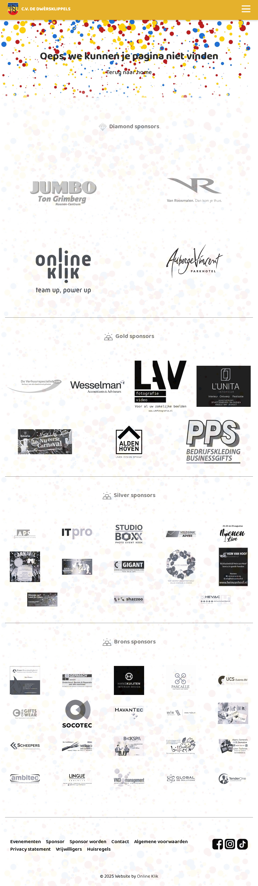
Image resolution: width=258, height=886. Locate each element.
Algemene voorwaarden (161, 841)
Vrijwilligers (69, 849)
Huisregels (99, 849)
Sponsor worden (88, 841)
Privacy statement (30, 849)
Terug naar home (129, 72)
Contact (120, 841)
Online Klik (147, 876)
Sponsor (55, 841)
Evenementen (25, 841)
